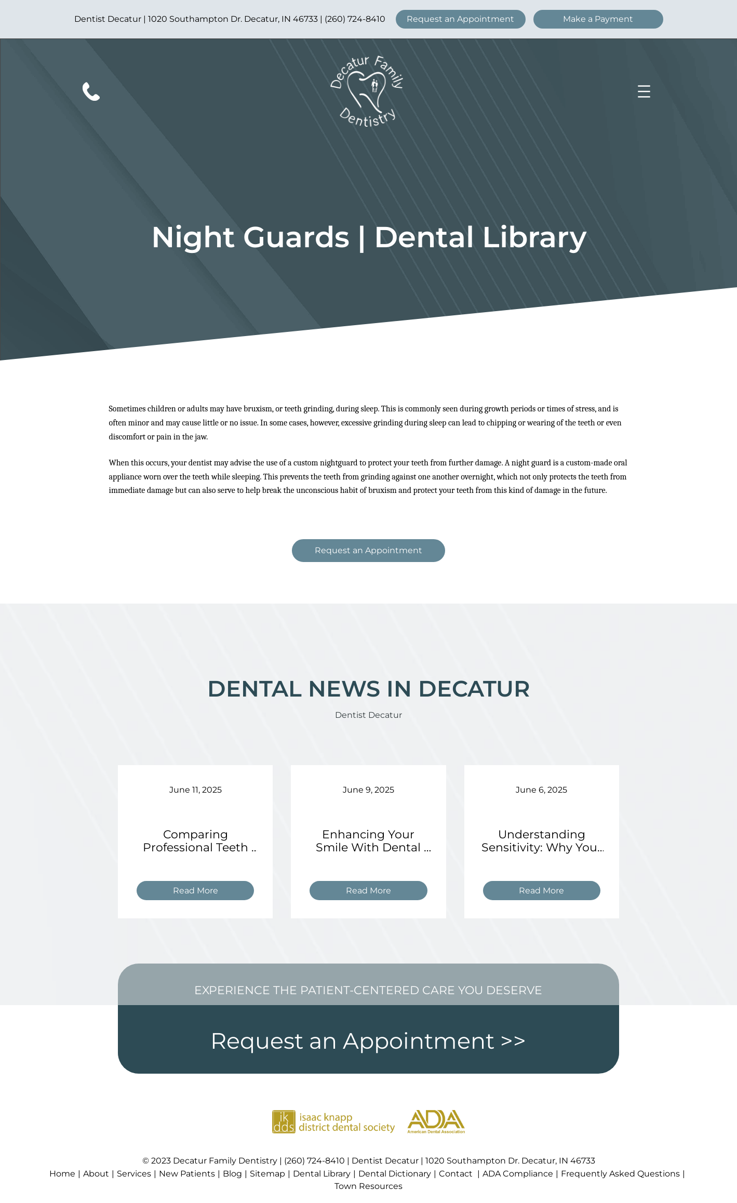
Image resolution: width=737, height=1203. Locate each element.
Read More (200, 892)
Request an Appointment (460, 19)
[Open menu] (644, 91)
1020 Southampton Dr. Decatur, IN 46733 (233, 19)
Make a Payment (598, 19)
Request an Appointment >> (368, 1040)
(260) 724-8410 (355, 19)
